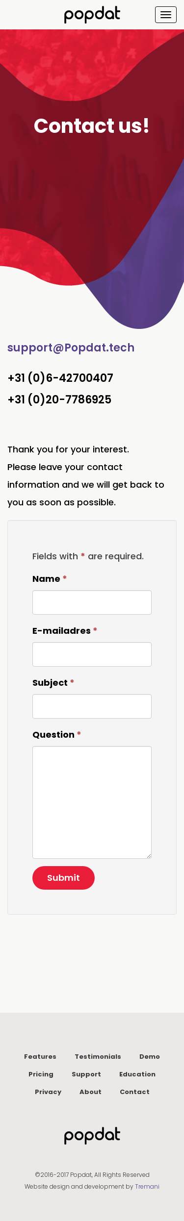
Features (40, 1056)
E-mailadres (65, 630)
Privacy (48, 1091)
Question (56, 734)
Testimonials (98, 1056)
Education (137, 1074)
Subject (53, 682)
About (90, 1091)
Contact (135, 1091)
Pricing (40, 1074)
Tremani (147, 1186)
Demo (149, 1056)
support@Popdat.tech (70, 347)
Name (49, 579)
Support (86, 1074)
